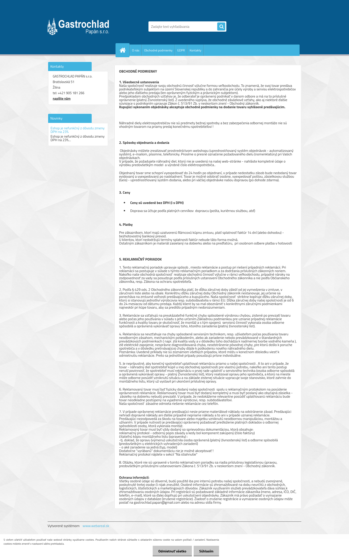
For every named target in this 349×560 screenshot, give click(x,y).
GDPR (181, 50)
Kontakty (195, 50)
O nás (135, 50)
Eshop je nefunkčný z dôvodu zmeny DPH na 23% (78, 129)
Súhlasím (206, 551)
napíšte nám (62, 98)
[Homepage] (124, 50)
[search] (221, 26)
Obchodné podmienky (158, 50)
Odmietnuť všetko (172, 551)
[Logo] (78, 26)
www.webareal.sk (96, 525)
